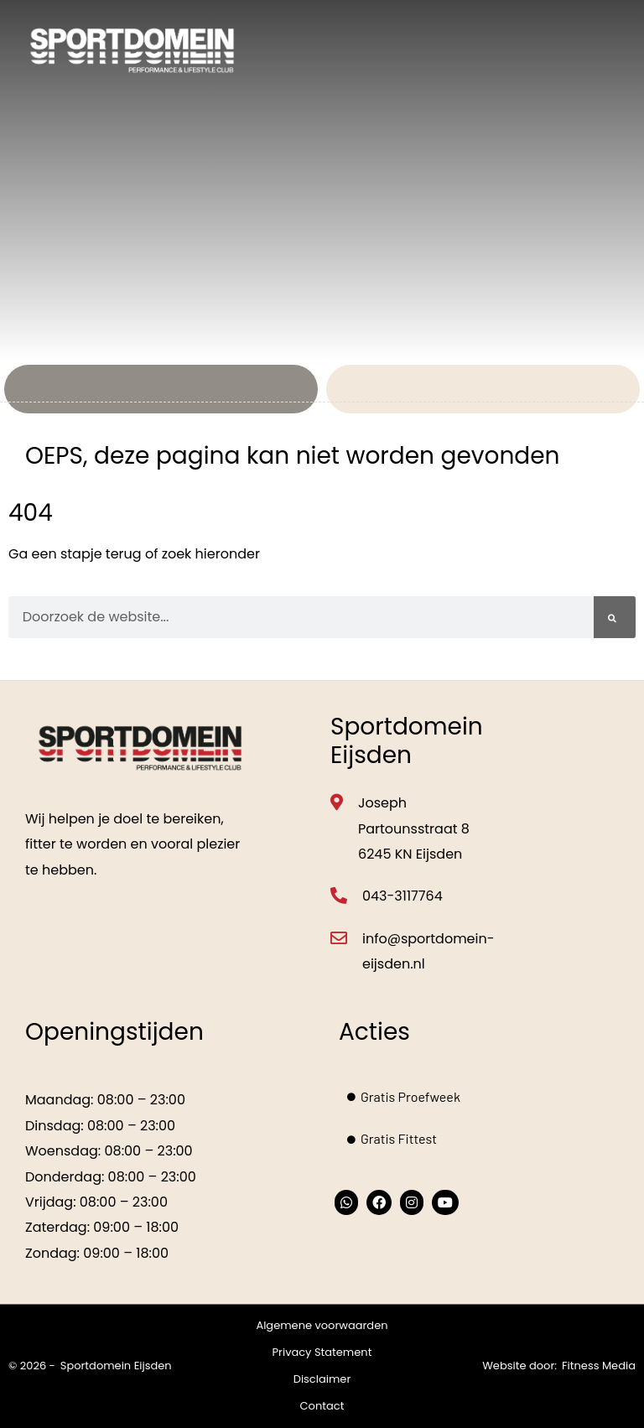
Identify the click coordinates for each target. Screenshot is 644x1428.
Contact (322, 1406)
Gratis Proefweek (403, 1096)
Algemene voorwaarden (321, 1325)
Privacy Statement (322, 1352)
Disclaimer (322, 1379)
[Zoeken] (615, 617)
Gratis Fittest (392, 1138)
